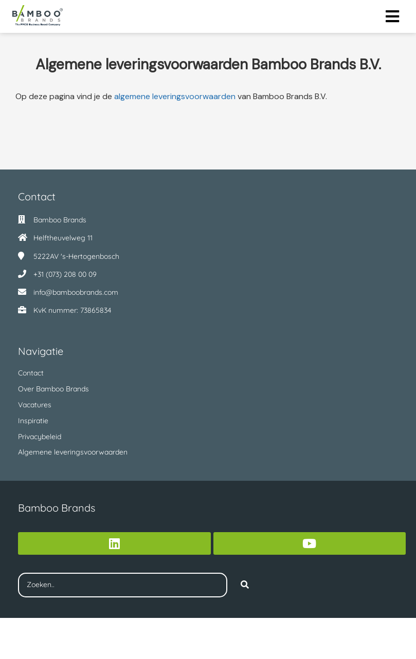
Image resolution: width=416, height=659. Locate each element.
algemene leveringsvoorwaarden (175, 96)
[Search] (245, 585)
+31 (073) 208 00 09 (65, 274)
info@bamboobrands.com (75, 292)
